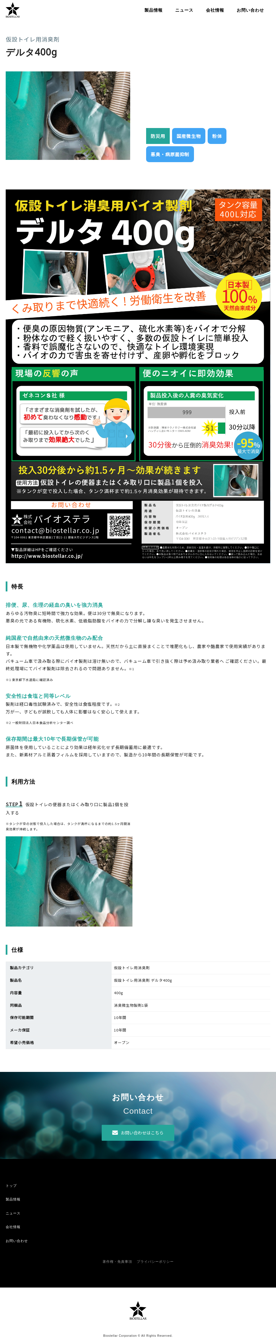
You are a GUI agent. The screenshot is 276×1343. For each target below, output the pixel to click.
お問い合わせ (250, 10)
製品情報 (153, 10)
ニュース (184, 10)
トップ (11, 1185)
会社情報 (215, 10)
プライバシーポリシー (155, 1261)
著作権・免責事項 (117, 1261)
